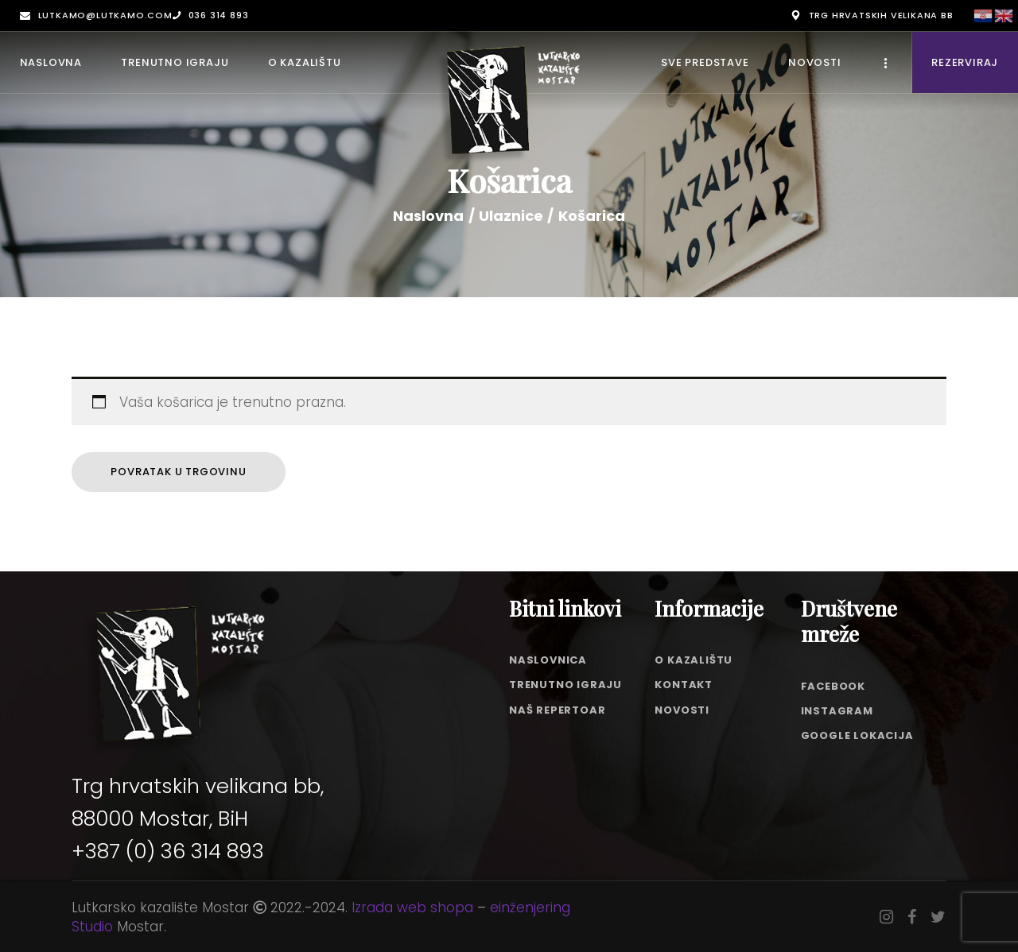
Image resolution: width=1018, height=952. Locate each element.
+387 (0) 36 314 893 (168, 851)
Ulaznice (511, 216)
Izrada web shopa (412, 907)
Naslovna (428, 216)
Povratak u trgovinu (178, 471)
